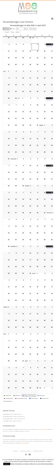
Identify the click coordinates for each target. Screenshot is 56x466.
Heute (12, 32)
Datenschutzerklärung (25, 451)
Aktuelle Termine (9, 411)
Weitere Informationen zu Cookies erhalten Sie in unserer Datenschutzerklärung (31, 464)
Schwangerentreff (20, 416)
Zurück (6, 32)
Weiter (18, 32)
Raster (6, 29)
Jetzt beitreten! (25, 443)
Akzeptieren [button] (6, 464)
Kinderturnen (19, 414)
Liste (12, 29)
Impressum (15, 451)
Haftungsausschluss (38, 451)
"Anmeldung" (43, 429)
